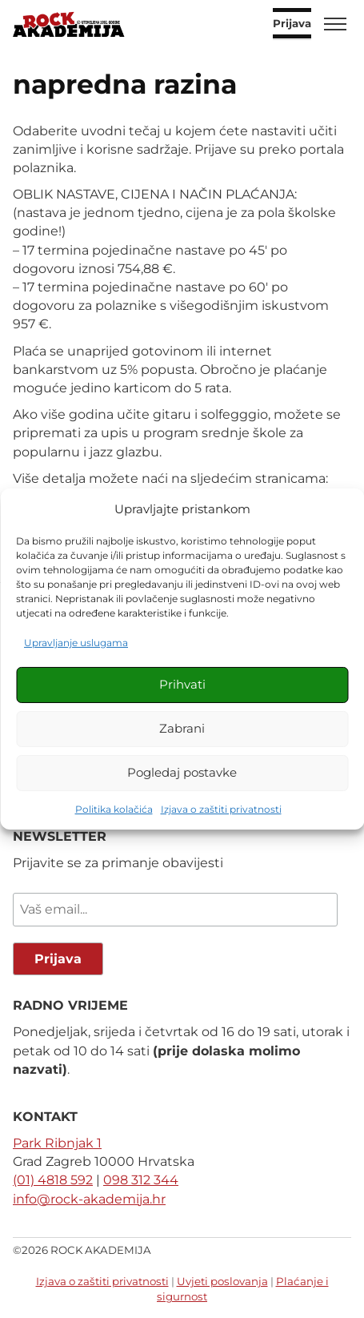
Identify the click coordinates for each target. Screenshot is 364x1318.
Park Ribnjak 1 (57, 1143)
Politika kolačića (114, 809)
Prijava (292, 24)
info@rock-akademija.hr (89, 1199)
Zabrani (182, 728)
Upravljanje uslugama (76, 643)
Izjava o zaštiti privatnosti (221, 809)
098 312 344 (140, 1179)
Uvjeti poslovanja (222, 1281)
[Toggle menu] (335, 24)
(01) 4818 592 (53, 1179)
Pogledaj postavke (182, 772)
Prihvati (182, 684)
